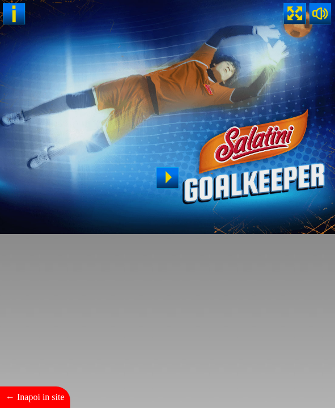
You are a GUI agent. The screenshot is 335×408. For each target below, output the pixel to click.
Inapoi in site (41, 397)
